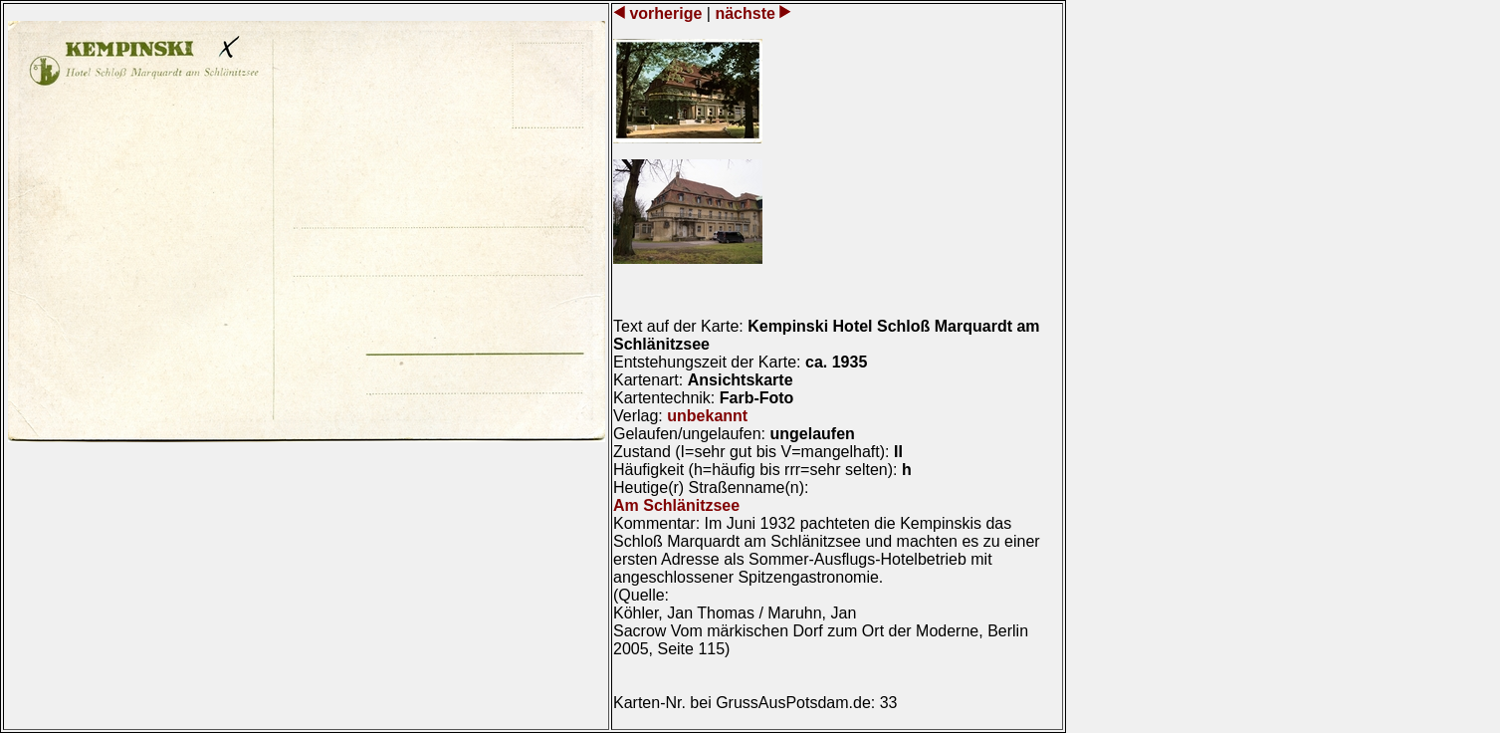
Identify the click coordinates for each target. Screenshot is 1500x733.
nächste (745, 13)
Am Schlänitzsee (676, 505)
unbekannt (707, 415)
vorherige (666, 13)
